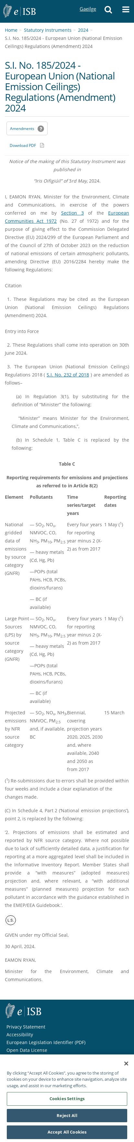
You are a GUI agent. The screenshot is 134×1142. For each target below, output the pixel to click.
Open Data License (26, 1050)
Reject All (67, 1118)
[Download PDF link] (26, 145)
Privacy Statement (25, 1027)
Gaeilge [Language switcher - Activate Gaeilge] (88, 3)
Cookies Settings (67, 1101)
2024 (83, 30)
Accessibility (19, 1034)
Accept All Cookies (67, 1134)
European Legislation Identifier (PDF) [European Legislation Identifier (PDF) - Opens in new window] (45, 1042)
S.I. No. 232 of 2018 (68, 375)
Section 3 (72, 213)
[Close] (126, 1066)
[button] (108, 11)
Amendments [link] (22, 128)
